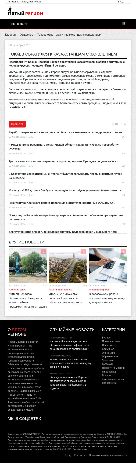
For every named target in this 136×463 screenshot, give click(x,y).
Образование (110, 356)
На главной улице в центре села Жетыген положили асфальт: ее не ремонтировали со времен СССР (70, 345)
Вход (121, 1)
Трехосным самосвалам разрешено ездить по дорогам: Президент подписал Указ (63, 161)
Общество (26, 34)
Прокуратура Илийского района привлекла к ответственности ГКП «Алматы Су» (62, 203)
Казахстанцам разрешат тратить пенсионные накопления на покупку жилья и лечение (70, 363)
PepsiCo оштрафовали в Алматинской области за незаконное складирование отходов (66, 132)
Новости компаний (113, 367)
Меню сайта (68, 23)
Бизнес (106, 337)
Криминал (108, 349)
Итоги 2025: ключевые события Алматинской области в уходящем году (65, 298)
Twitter (87, 83)
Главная (10, 34)
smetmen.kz (109, 371)
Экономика (109, 352)
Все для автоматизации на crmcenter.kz (113, 379)
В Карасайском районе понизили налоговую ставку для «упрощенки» (107, 298)
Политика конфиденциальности (108, 455)
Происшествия (111, 341)
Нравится (17, 124)
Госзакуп (107, 364)
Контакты (79, 455)
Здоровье (107, 360)
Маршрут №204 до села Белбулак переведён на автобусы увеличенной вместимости (65, 190)
